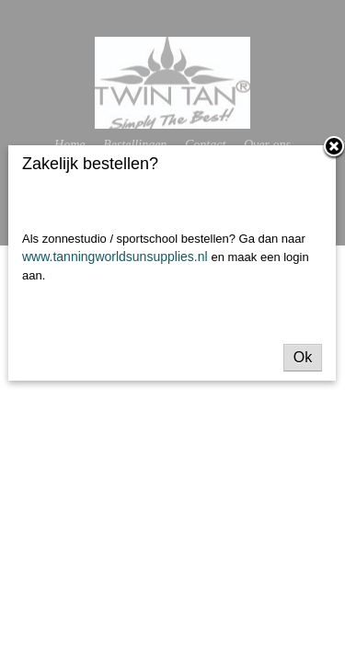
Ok (302, 357)
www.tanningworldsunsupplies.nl (116, 256)
